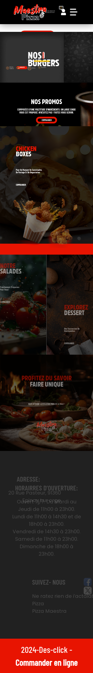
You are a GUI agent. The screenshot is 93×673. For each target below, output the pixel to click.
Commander (47, 120)
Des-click (53, 649)
